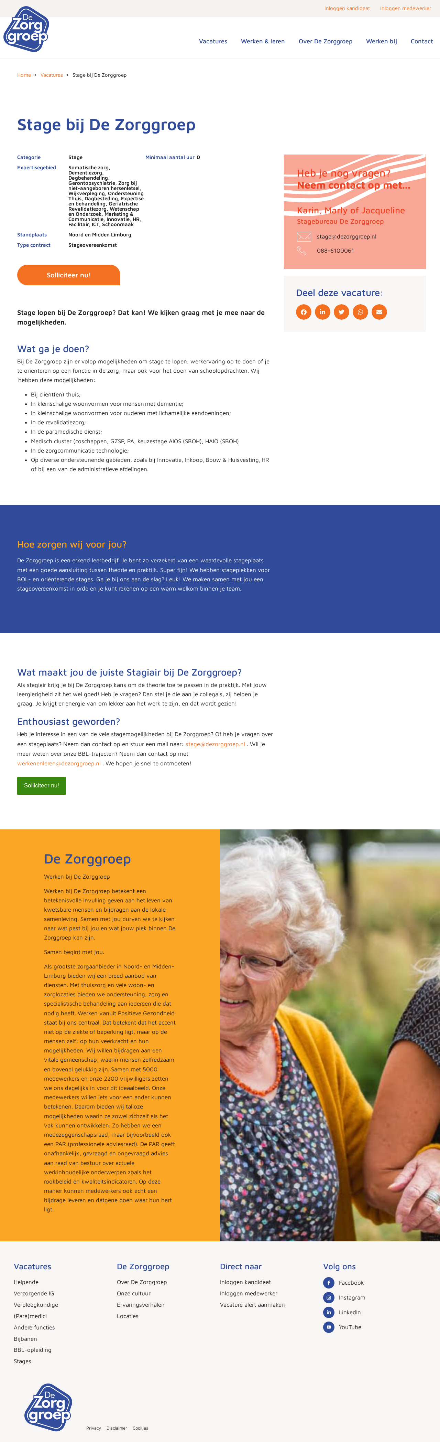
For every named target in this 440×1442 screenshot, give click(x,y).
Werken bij (381, 41)
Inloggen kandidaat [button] (347, 8)
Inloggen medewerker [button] (405, 8)
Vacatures (213, 41)
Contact (422, 41)
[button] (303, 312)
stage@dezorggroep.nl (216, 744)
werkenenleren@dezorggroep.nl (59, 763)
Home (24, 75)
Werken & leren (263, 41)
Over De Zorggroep (325, 41)
